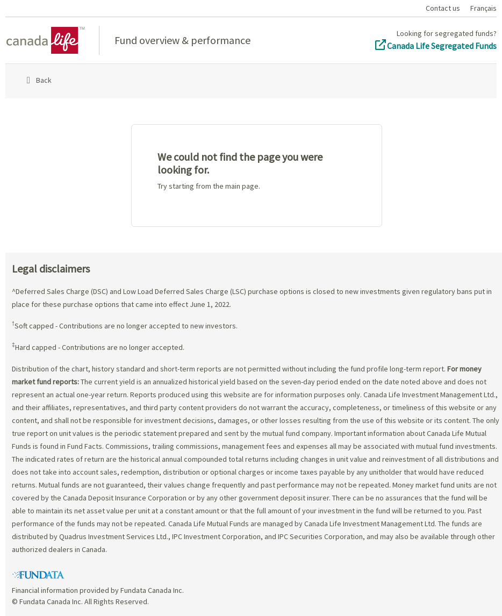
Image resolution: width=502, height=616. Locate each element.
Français (483, 8)
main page (242, 186)
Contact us (443, 8)
